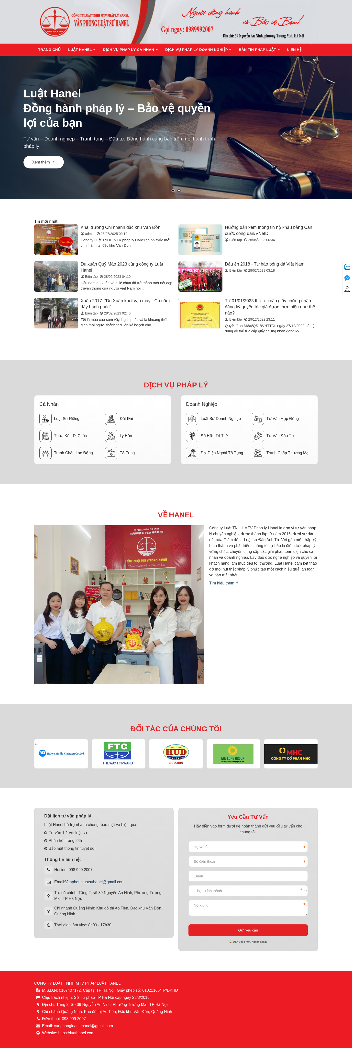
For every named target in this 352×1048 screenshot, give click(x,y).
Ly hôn (118, 436)
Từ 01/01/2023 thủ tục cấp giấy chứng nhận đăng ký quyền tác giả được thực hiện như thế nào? (270, 306)
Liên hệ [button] (294, 49)
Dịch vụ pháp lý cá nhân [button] (130, 51)
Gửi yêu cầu (248, 930)
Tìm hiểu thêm (224, 583)
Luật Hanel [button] (81, 51)
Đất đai (119, 419)
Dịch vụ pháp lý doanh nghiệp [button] (198, 51)
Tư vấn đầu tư (273, 436)
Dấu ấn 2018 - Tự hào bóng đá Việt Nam (265, 264)
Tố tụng (120, 453)
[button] (173, 190)
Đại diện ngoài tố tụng (214, 453)
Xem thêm (43, 162)
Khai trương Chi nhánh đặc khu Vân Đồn (120, 227)
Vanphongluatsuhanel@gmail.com (94, 882)
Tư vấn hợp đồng (275, 419)
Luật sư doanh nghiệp (213, 419)
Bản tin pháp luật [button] (259, 51)
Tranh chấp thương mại (280, 453)
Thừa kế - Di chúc (63, 436)
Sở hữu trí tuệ (207, 436)
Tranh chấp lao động (66, 453)
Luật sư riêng (59, 419)
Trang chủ (49, 49)
